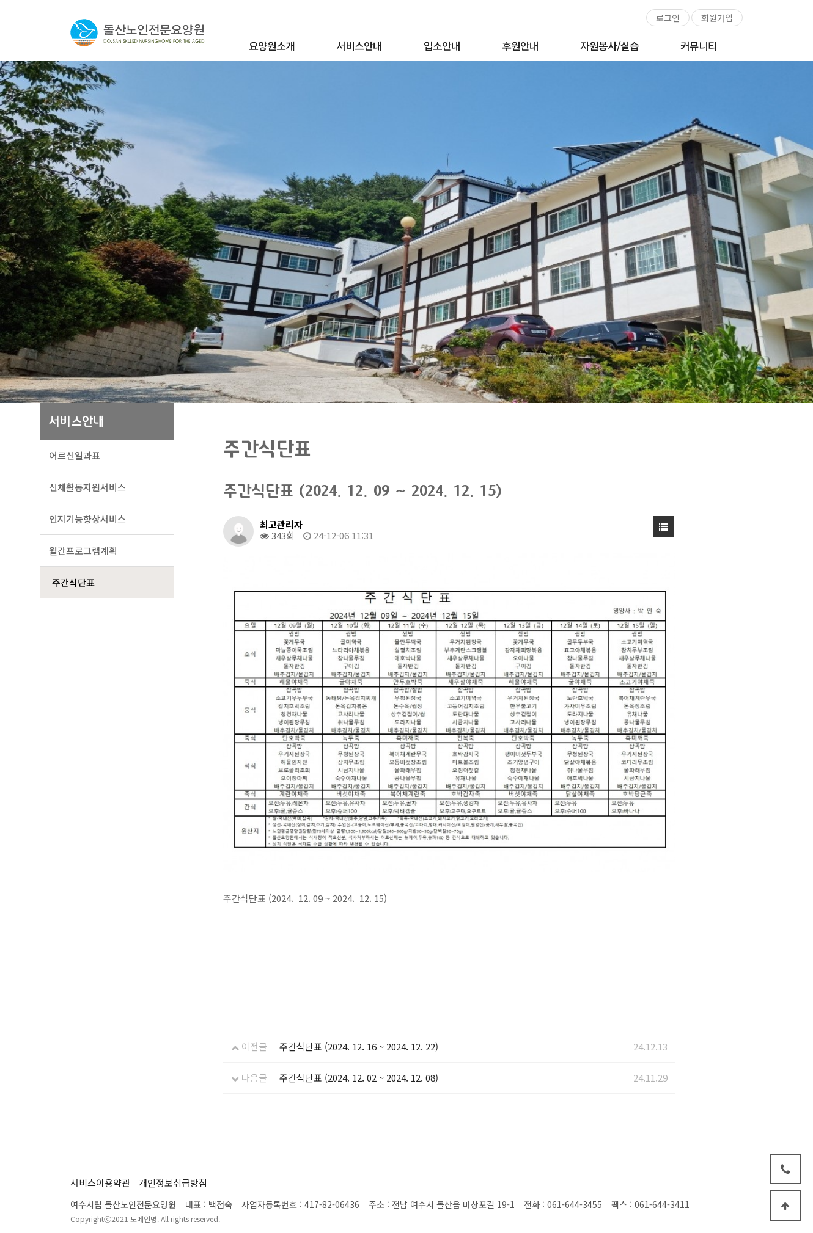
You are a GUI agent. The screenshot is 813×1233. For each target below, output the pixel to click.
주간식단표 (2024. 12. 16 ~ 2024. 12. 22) (358, 1046)
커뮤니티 (698, 45)
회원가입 (717, 18)
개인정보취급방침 (173, 1182)
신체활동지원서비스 (87, 487)
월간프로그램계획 (83, 550)
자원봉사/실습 (609, 45)
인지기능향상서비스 (87, 518)
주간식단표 (73, 582)
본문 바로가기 (0, 0)
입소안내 (442, 45)
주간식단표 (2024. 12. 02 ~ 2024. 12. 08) (358, 1077)
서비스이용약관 (100, 1182)
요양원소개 (272, 45)
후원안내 (520, 45)
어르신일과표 (74, 455)
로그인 (668, 18)
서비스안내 (359, 45)
